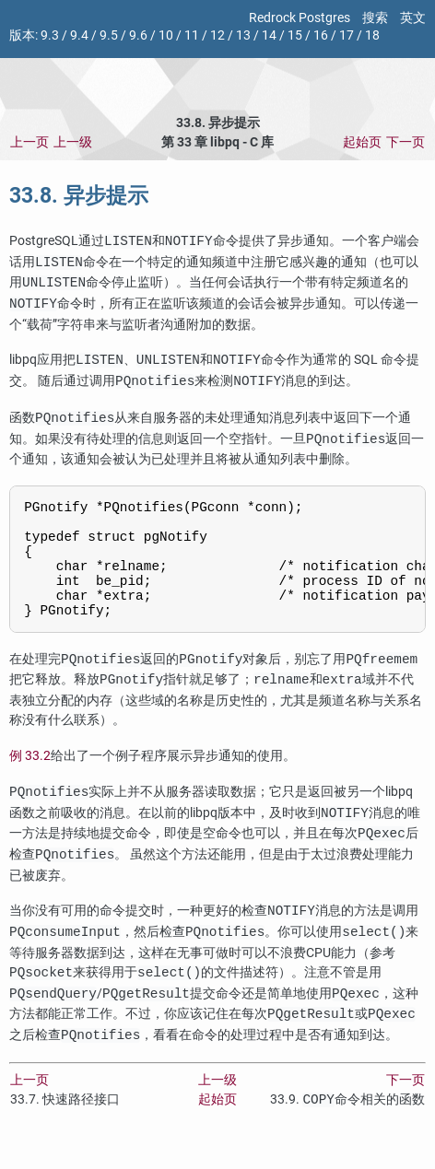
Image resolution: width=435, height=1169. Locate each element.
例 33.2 (30, 779)
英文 (413, 18)
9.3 (50, 35)
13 (243, 35)
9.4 (79, 35)
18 (372, 35)
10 (166, 35)
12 (217, 35)
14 (269, 35)
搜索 (375, 18)
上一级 (72, 142)
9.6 (138, 35)
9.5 (109, 35)
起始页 (362, 142)
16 (320, 35)
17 (346, 35)
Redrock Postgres (299, 18)
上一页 (29, 142)
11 (191, 35)
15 (295, 35)
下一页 (405, 142)
